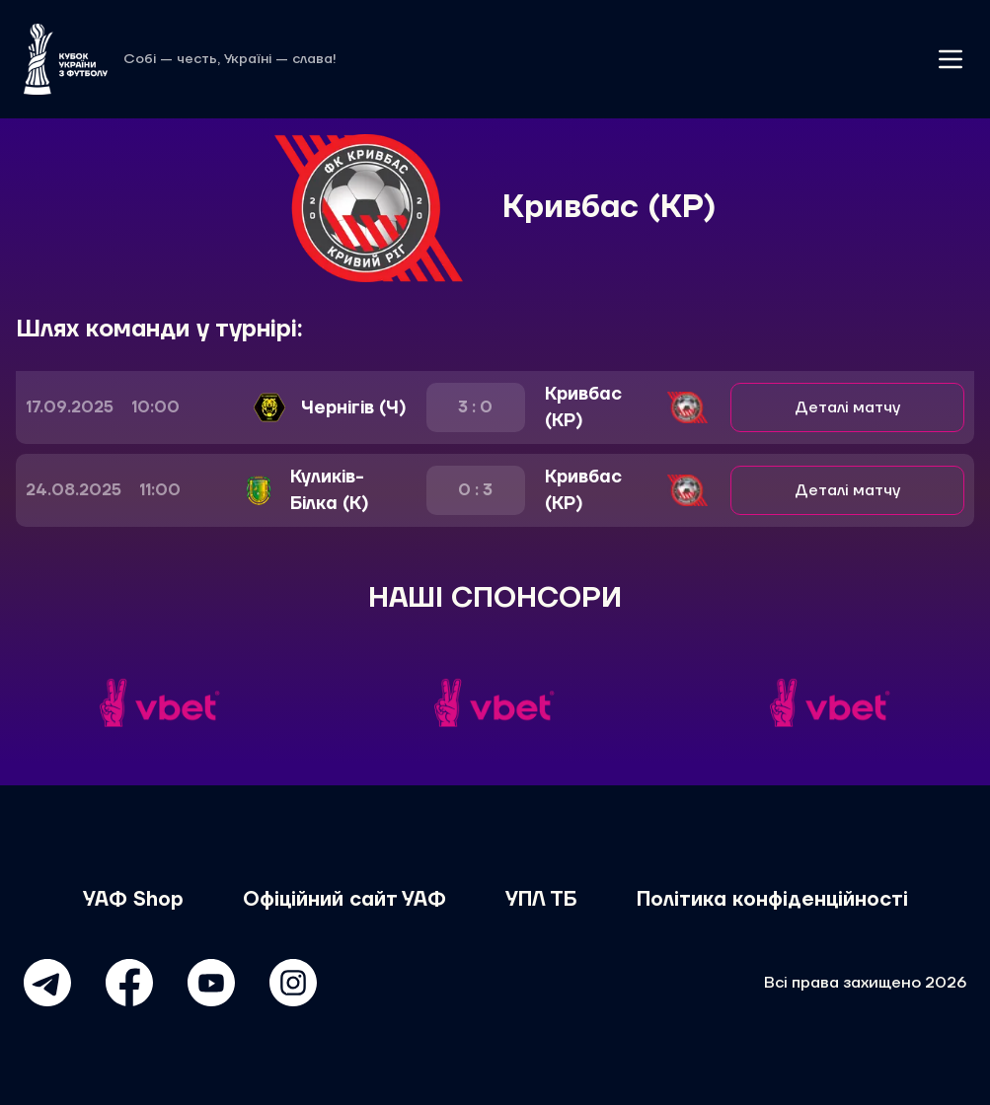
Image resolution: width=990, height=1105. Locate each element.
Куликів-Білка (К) (329, 490)
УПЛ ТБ (541, 900)
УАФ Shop (133, 900)
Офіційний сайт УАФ (344, 900)
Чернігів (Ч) (354, 408)
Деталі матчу (847, 407)
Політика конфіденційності (772, 900)
